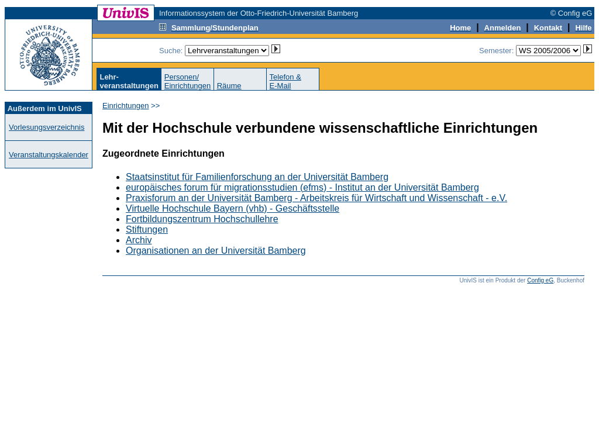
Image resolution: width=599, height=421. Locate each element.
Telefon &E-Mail (285, 81)
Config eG (540, 280)
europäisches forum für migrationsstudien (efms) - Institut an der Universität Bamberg (302, 187)
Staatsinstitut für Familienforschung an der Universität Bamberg (257, 177)
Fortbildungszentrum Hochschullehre (202, 219)
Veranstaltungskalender (48, 154)
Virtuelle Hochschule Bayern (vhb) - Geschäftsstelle (232, 208)
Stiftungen (147, 229)
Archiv (139, 240)
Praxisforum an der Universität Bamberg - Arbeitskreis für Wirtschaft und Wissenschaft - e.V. (316, 198)
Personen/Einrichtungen (187, 81)
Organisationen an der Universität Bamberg (216, 251)
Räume (229, 85)
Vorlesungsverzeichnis (46, 127)
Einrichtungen (125, 105)
